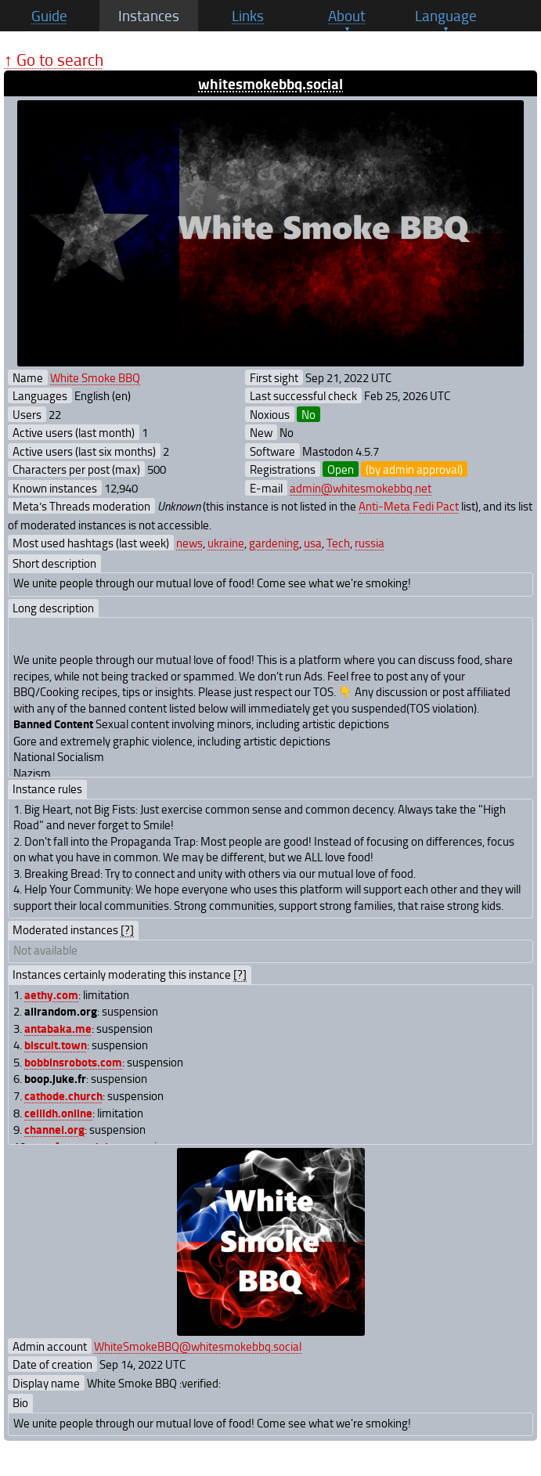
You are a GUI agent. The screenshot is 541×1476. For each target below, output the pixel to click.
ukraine (225, 542)
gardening (274, 542)
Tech (338, 542)
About (347, 15)
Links (248, 15)
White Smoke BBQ (95, 377)
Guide (49, 15)
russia (369, 542)
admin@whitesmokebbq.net (360, 488)
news (189, 542)
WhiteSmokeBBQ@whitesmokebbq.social (197, 1346)
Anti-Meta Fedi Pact (409, 506)
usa (313, 542)
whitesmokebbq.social (270, 83)
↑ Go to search (53, 59)
